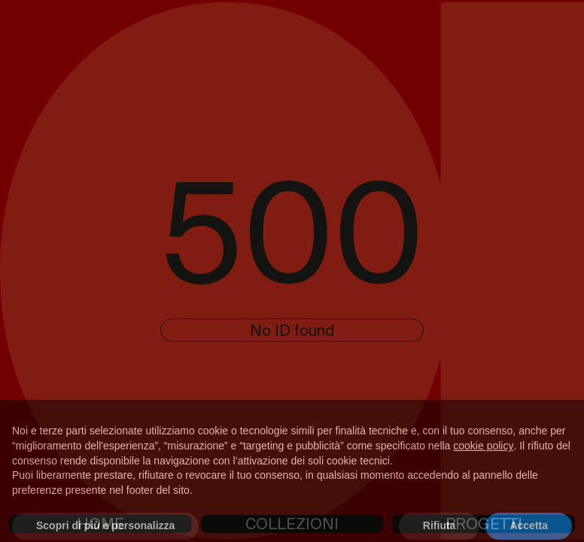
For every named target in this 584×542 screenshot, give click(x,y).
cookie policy (483, 454)
